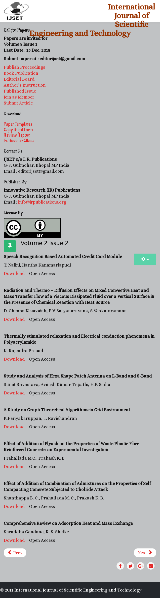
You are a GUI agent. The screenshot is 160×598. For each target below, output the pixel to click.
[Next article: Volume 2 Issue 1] (145, 552)
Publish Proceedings (24, 67)
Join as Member (19, 97)
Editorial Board (20, 79)
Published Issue (20, 91)
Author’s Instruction (25, 85)
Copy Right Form (18, 130)
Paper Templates (18, 124)
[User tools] (145, 259)
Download (15, 273)
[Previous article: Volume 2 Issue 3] (15, 552)
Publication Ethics (19, 141)
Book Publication (21, 73)
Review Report (17, 135)
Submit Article (18, 103)
